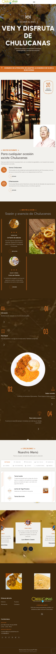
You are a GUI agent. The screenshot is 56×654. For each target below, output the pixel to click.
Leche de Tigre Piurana (21, 489)
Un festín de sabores (14, 238)
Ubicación (4, 313)
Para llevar (4, 336)
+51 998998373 (5, 633)
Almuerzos (4, 604)
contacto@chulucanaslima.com (10, 631)
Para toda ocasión (35, 418)
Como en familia (14, 275)
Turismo (16, 602)
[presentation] (25, 548)
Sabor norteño (50, 393)
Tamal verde (18, 476)
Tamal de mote (19, 496)
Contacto (16, 604)
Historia (3, 602)
